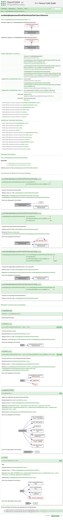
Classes (20, 9)
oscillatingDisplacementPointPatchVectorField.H (19, 163)
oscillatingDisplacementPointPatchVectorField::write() (15, 370)
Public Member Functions (50, 13)
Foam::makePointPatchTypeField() (29, 473)
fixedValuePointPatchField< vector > (31, 102)
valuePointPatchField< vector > (30, 105)
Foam (2, 11)
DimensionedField (28, 62)
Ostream (29, 98)
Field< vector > (26, 109)
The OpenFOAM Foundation (16, 5)
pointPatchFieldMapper (53, 75)
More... (29, 19)
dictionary (50, 67)
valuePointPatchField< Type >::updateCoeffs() (24, 407)
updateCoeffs (27, 94)
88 (10, 298)
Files (26, 9)
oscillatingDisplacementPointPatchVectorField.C (19, 165)
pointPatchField (13, 79)
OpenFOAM (13, 2)
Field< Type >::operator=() (38, 405)
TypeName (26, 56)
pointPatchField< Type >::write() (51, 473)
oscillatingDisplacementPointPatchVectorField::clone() (22, 195)
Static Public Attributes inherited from (17, 142)
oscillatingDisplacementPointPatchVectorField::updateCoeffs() (17, 368)
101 (11, 403)
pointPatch (53, 60)
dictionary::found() (12, 232)
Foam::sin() (47, 405)
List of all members (59, 13)
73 (10, 269)
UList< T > (25, 116)
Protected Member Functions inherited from (15, 146)
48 (9, 168)
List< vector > (26, 114)
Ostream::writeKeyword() (24, 474)
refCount (25, 112)
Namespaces (12, 9)
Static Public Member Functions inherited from (19, 132)
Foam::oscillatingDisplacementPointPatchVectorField (14, 19)
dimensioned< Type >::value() (9, 409)
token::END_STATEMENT (14, 473)
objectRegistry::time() (7, 407)
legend (31, 35)
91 (10, 336)
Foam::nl (40, 473)
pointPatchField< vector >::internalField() (18, 405)
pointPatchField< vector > (29, 107)
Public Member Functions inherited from (20, 102)
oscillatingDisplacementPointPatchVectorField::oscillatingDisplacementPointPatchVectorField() (25, 197)
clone (25, 79)
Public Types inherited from (15, 123)
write (25, 98)
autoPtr (7, 79)
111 (11, 364)
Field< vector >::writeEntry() (8, 474)
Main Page (4, 8)
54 (10, 229)
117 (11, 470)
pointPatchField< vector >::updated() (45, 407)
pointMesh (39, 62)
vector (35, 62)
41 (10, 193)
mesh (29, 405)
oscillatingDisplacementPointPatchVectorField (14, 11)
